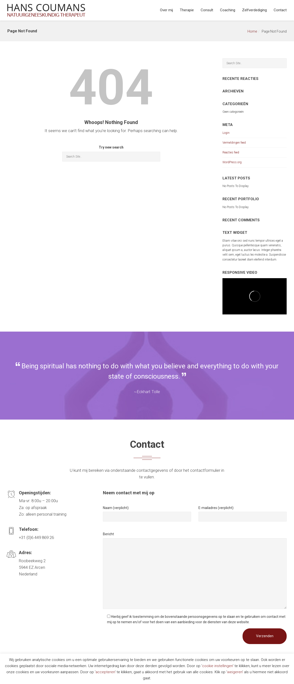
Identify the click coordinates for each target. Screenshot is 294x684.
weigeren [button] (234, 672)
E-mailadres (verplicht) (215, 508)
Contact (280, 10)
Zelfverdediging (254, 10)
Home (252, 31)
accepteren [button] (105, 672)
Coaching (227, 10)
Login (226, 133)
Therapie (187, 10)
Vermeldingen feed (234, 142)
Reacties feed (230, 152)
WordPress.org (232, 162)
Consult (207, 10)
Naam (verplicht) (116, 508)
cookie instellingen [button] (217, 666)
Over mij (166, 10)
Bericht (108, 534)
